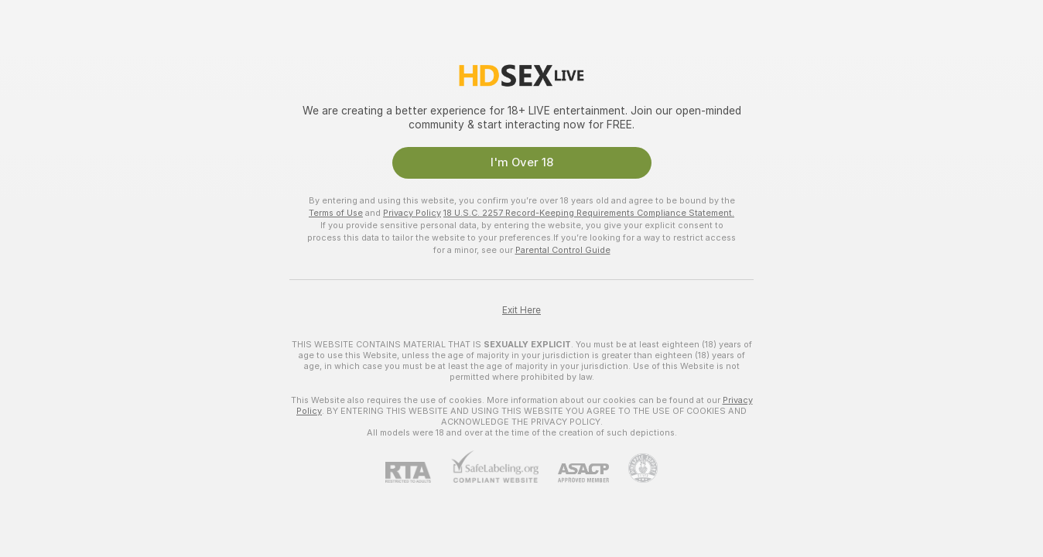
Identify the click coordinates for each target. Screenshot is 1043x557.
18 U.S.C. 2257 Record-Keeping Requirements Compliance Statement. (588, 212)
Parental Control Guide (562, 249)
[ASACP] (574, 473)
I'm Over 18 (522, 162)
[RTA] (417, 472)
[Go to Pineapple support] (633, 468)
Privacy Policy (412, 212)
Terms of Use (336, 212)
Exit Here (521, 310)
